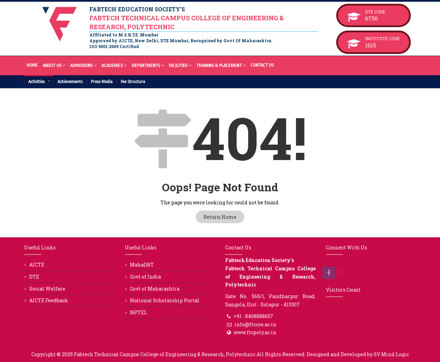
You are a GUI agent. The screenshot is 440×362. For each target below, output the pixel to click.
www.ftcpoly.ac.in (255, 332)
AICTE (36, 264)
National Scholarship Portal (164, 300)
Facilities (180, 65)
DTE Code (382, 11)
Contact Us (262, 65)
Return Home (220, 217)
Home (32, 65)
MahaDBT (142, 264)
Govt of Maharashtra (154, 288)
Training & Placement (221, 65)
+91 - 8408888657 (253, 316)
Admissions (83, 65)
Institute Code (382, 38)
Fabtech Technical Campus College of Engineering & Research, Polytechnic (164, 354)
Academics (114, 65)
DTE (34, 276)
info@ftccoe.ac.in (255, 324)
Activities (36, 81)
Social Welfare (47, 288)
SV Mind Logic (391, 354)
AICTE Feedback (48, 300)
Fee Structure (133, 81)
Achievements (69, 81)
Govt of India (145, 276)
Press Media (101, 81)
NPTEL (138, 312)
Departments (148, 65)
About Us (54, 65)
